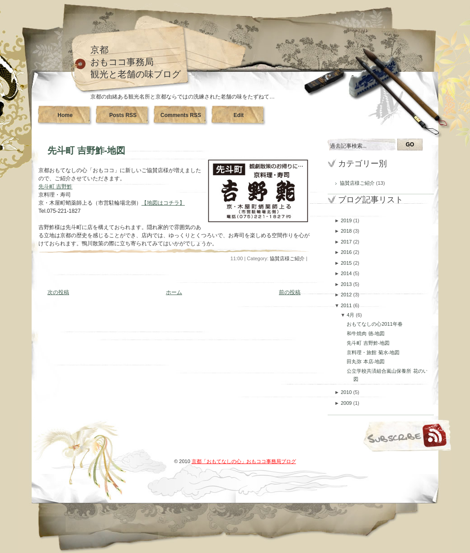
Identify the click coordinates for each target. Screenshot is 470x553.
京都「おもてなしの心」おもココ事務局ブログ (244, 461)
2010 (347, 392)
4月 (351, 315)
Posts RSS (123, 115)
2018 (347, 231)
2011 (347, 305)
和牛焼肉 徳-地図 (366, 333)
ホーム (174, 292)
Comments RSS (180, 115)
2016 (347, 252)
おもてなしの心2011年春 (374, 324)
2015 (347, 263)
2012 (347, 294)
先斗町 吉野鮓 (55, 186)
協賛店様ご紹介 (287, 258)
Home (64, 115)
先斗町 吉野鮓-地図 (86, 150)
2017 (347, 241)
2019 (347, 220)
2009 (347, 403)
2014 (347, 273)
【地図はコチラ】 (163, 203)
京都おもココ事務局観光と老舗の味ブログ (135, 62)
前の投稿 (290, 292)
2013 (347, 284)
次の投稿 (58, 292)
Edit (239, 115)
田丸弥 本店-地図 (366, 361)
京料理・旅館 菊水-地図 (373, 352)
